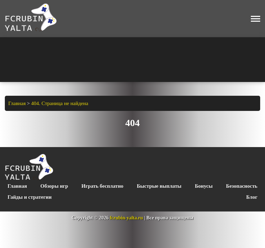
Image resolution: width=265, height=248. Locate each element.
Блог (251, 197)
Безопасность (241, 186)
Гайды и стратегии (30, 197)
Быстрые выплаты (159, 186)
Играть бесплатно (102, 186)
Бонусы (204, 186)
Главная (17, 186)
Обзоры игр (54, 186)
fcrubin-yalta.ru (126, 217)
